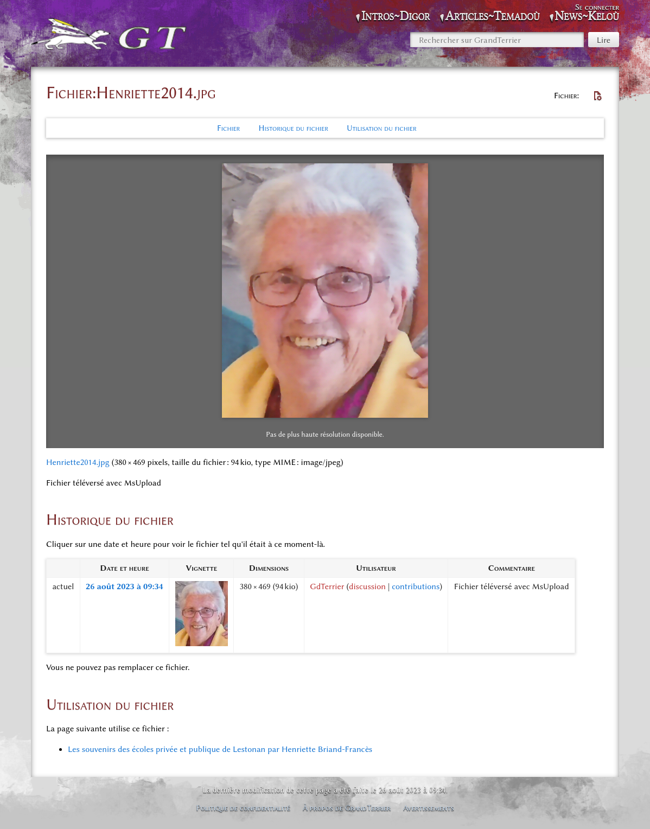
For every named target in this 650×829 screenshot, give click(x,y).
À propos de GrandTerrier (347, 808)
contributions (415, 586)
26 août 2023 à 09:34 (124, 586)
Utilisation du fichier (382, 128)
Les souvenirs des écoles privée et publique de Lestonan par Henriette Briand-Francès (220, 749)
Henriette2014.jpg (78, 462)
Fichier (228, 128)
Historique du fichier (293, 128)
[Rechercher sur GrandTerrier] (497, 39)
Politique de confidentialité (243, 808)
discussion (367, 586)
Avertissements (428, 808)
